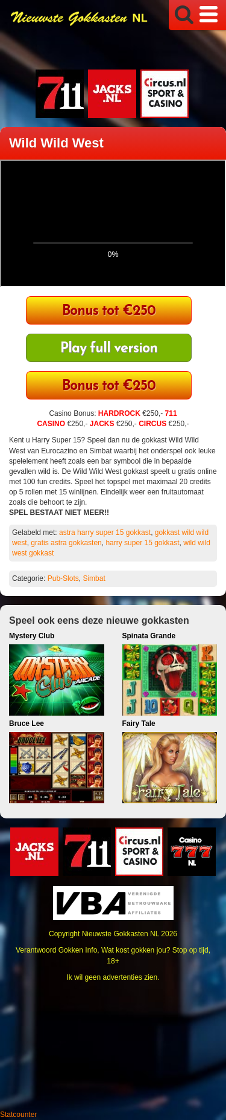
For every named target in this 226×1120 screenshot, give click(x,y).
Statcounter (18, 1114)
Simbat (94, 578)
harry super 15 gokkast (142, 543)
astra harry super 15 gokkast (105, 532)
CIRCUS (152, 423)
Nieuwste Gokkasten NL (120, 934)
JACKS (102, 423)
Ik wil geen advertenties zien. (112, 977)
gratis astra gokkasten (66, 543)
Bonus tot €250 (108, 312)
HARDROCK (119, 413)
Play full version (108, 349)
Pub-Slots (63, 578)
